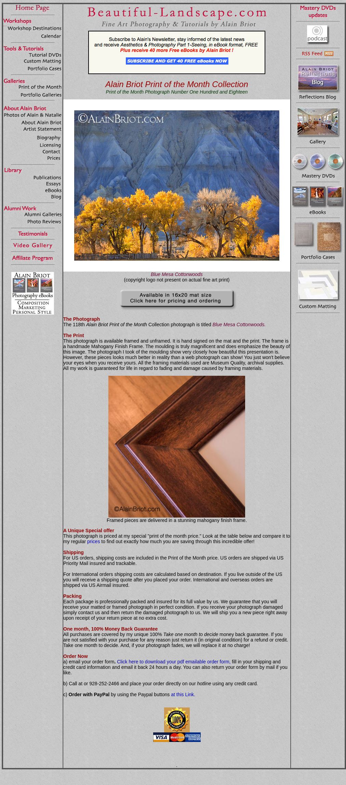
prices (93, 541)
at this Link (182, 694)
